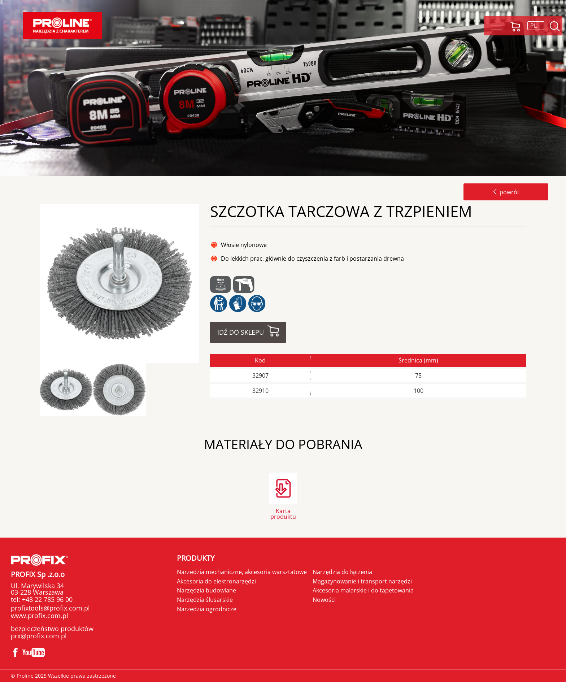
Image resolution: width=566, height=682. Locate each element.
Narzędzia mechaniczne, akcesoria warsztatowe (242, 572)
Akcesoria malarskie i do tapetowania (363, 590)
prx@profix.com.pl (39, 635)
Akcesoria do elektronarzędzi (216, 581)
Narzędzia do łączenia (342, 572)
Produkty (195, 558)
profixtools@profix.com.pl (50, 608)
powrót (505, 192)
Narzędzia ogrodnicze (206, 609)
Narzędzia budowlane (206, 590)
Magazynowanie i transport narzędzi (362, 581)
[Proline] (62, 25)
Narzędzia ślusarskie (205, 600)
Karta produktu (283, 513)
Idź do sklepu (240, 332)
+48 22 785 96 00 (46, 599)
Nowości (324, 600)
